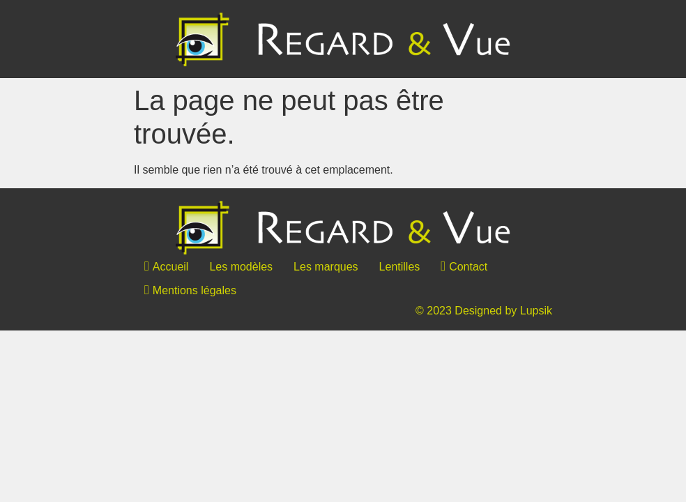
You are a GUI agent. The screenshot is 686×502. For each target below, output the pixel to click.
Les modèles (241, 267)
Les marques (326, 267)
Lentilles (399, 267)
